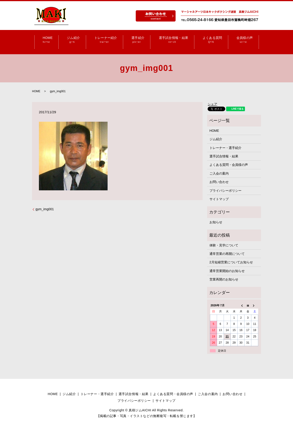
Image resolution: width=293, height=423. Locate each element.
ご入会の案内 (219, 168)
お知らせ (215, 216)
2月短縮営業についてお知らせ (231, 257)
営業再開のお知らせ (223, 274)
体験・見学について (223, 239)
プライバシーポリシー (225, 185)
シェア (212, 98)
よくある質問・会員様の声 (228, 159)
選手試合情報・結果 (223, 151)
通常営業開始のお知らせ (227, 265)
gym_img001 (44, 203)
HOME (36, 85)
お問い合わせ (219, 176)
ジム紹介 (215, 133)
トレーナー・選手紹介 (225, 142)
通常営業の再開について (227, 248)
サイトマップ (219, 193)
